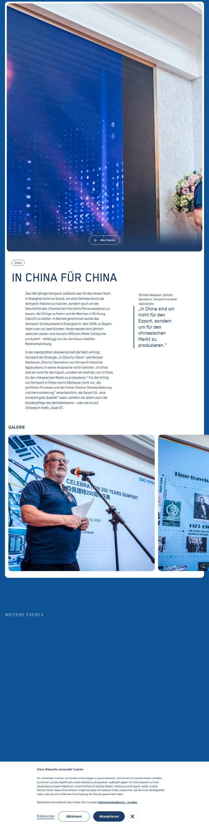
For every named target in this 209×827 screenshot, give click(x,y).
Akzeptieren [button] (109, 816)
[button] (132, 816)
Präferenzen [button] (46, 816)
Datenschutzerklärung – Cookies (117, 802)
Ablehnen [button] (74, 816)
